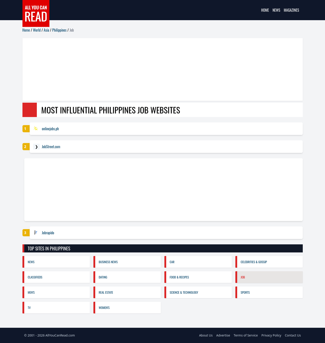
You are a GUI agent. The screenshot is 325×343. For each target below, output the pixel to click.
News (276, 10)
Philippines (59, 30)
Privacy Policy (271, 335)
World (37, 30)
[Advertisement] (157, 69)
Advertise (223, 335)
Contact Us (293, 335)
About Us (205, 335)
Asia (46, 30)
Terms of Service (246, 335)
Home (265, 10)
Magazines (291, 10)
